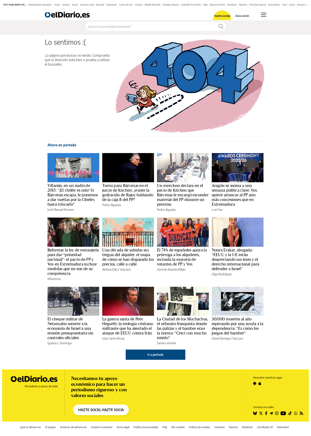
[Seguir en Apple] (259, 383)
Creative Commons (101, 427)
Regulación (112, 4)
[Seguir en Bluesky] (255, 413)
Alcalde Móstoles (153, 4)
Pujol (284, 4)
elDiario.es (54, 279)
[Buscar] (221, 26)
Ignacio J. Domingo (60, 343)
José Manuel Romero (61, 209)
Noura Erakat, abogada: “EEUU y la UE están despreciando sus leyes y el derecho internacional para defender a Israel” (235, 259)
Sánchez (66, 4)
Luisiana (139, 4)
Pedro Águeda (111, 205)
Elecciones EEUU (217, 4)
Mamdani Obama (171, 4)
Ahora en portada (62, 145)
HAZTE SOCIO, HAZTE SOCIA (101, 410)
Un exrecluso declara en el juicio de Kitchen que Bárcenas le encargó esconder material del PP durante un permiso (183, 195)
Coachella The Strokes (191, 4)
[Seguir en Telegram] (271, 413)
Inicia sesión (242, 16)
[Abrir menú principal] (263, 15)
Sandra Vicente (166, 343)
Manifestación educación (40, 4)
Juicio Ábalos (274, 4)
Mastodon (283, 427)
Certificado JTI (265, 427)
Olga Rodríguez (222, 274)
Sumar (75, 4)
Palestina (243, 4)
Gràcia (292, 4)
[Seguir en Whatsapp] (296, 413)
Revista (233, 427)
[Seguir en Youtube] (283, 413)
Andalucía (231, 4)
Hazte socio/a (222, 16)
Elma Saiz (100, 4)
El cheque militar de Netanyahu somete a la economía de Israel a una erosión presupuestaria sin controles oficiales (70, 328)
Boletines (247, 427)
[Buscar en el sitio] (150, 26)
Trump (57, 4)
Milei (205, 4)
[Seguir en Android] (254, 383)
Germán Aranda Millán (171, 269)
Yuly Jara (125, 269)
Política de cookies (199, 427)
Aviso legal (123, 427)
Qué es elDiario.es (30, 427)
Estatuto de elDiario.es (73, 427)
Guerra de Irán (126, 4)
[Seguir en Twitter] (261, 413)
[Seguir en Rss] (301, 413)
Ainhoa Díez (110, 269)
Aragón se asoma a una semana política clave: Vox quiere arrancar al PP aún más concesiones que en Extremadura (234, 195)
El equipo (50, 427)
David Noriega (221, 338)
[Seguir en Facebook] (266, 413)
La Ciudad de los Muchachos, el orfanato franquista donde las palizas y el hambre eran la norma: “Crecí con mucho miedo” (182, 328)
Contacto (219, 427)
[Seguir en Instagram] (276, 413)
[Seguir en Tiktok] (290, 413)
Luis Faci (217, 209)
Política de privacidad (146, 427)
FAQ (164, 427)
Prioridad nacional (257, 4)
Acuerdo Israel (87, 4)
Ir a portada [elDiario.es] (155, 354)
